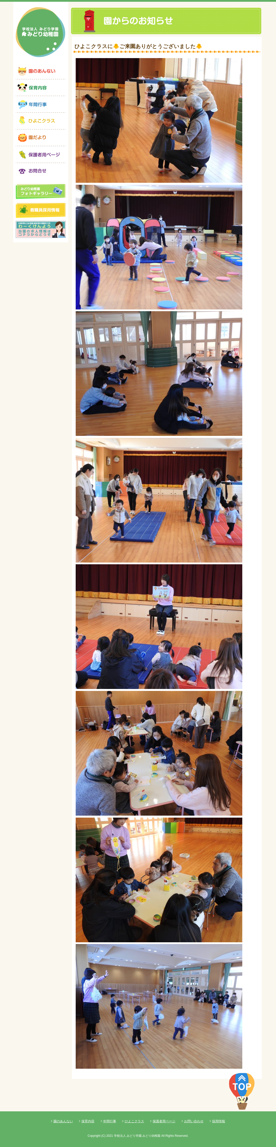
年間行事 (109, 1121)
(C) (103, 1136)
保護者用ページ (164, 1121)
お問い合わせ (194, 1121)
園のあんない (63, 1121)
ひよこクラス (134, 1121)
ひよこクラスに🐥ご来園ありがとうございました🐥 (138, 46)
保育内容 (87, 1121)
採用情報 (218, 1121)
